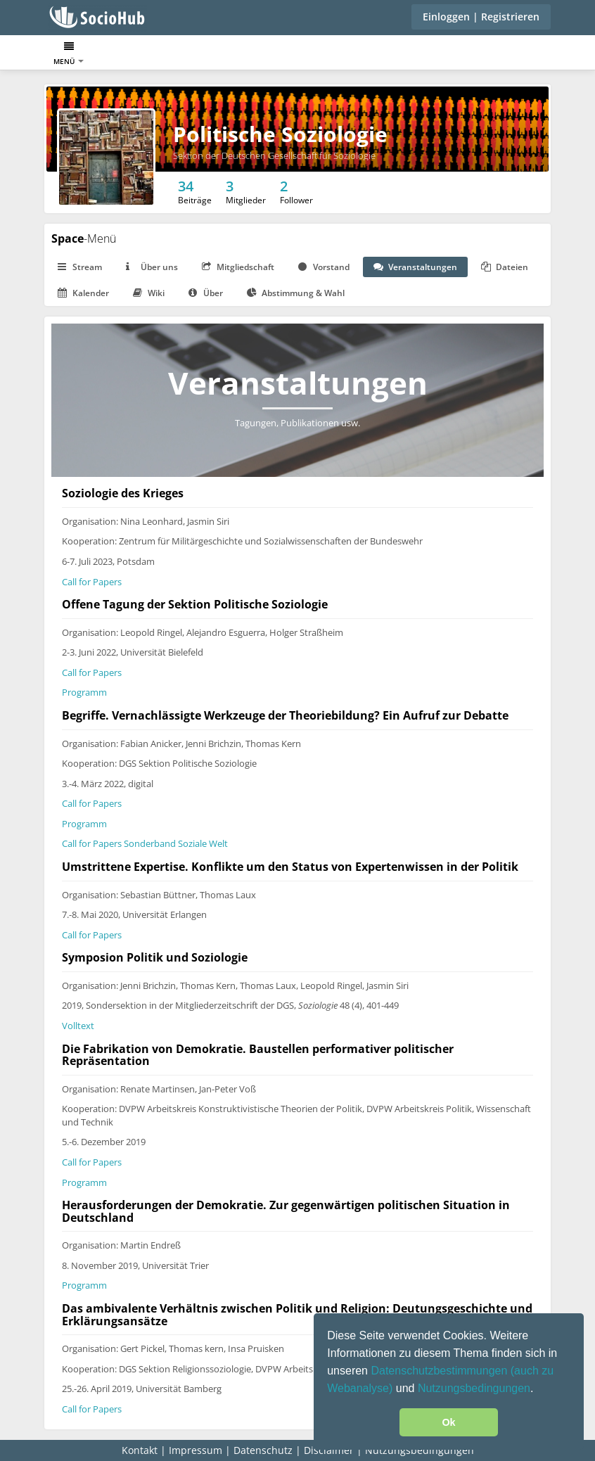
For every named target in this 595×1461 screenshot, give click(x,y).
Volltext (78, 1025)
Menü (68, 54)
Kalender (83, 293)
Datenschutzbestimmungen (440, 1371)
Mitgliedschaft (238, 267)
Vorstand (324, 267)
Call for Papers (92, 581)
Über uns (152, 267)
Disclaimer (329, 1450)
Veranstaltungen (415, 267)
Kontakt (140, 1450)
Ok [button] (448, 1422)
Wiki (149, 293)
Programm (84, 692)
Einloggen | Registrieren (481, 16)
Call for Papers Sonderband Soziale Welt (145, 843)
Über (205, 293)
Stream (80, 267)
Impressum (195, 1450)
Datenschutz (263, 1450)
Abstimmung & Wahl (296, 293)
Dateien (504, 267)
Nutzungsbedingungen (474, 1388)
